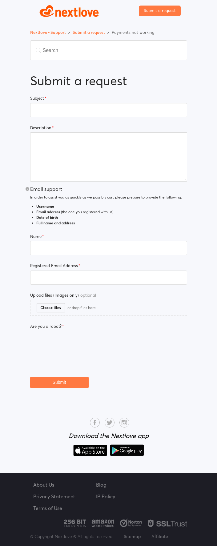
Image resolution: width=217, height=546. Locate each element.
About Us (43, 485)
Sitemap (132, 536)
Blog (101, 485)
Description (40, 127)
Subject (37, 98)
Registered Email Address (54, 265)
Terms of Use (47, 508)
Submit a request (160, 10)
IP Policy (105, 496)
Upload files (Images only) (63, 295)
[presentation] (77, 343)
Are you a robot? (46, 326)
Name (36, 236)
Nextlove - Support (48, 32)
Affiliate (159, 536)
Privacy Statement (54, 496)
